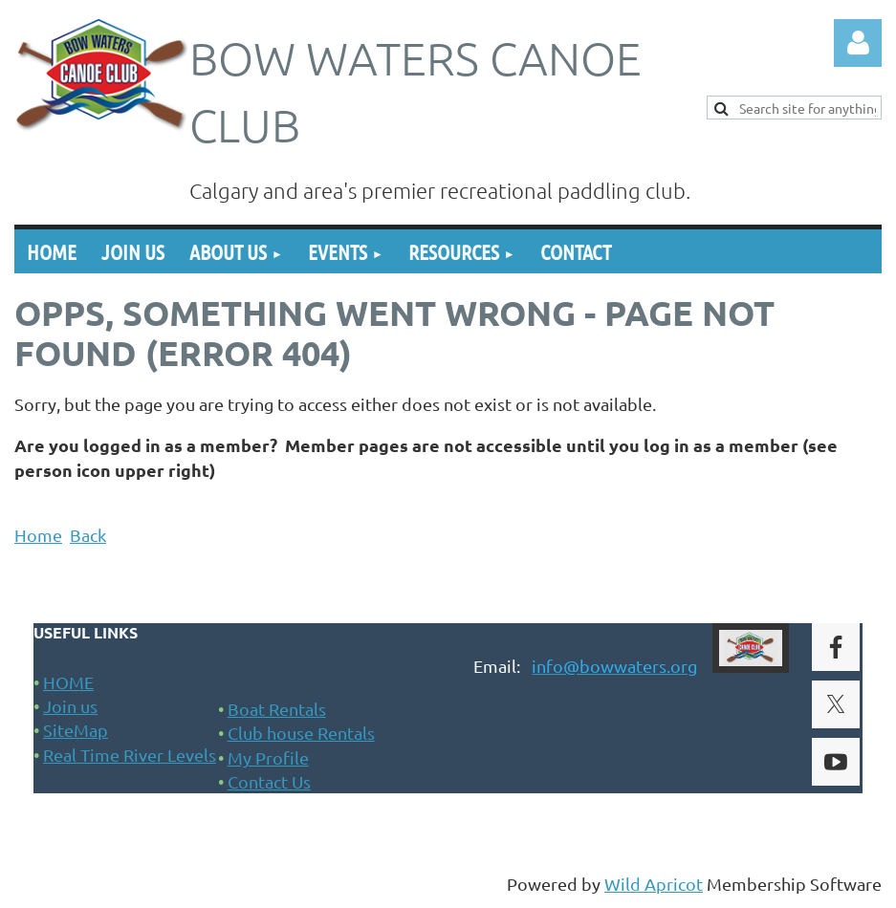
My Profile (268, 757)
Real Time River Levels (129, 755)
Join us (70, 706)
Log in (858, 43)
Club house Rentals (301, 733)
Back (88, 535)
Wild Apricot (653, 884)
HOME (68, 682)
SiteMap (75, 730)
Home (38, 535)
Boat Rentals (277, 709)
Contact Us (269, 781)
